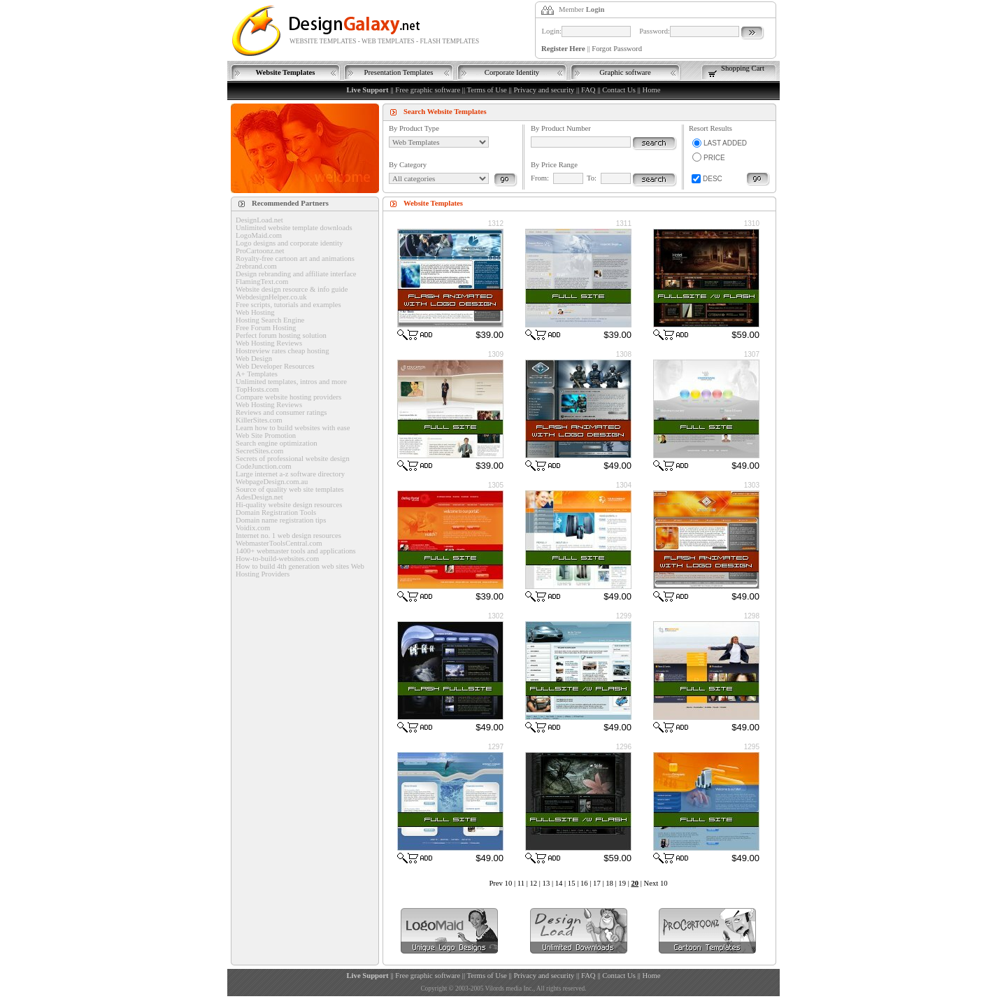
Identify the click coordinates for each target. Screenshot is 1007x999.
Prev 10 (500, 883)
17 (597, 883)
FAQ (588, 90)
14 (559, 883)
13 (546, 883)
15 (572, 883)
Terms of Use (487, 90)
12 (533, 883)
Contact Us (619, 90)
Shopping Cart (742, 68)
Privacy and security (543, 90)
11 (520, 883)
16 (584, 883)
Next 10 (656, 883)
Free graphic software (427, 90)
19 (622, 883)
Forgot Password (617, 48)
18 (609, 883)
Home (651, 90)
